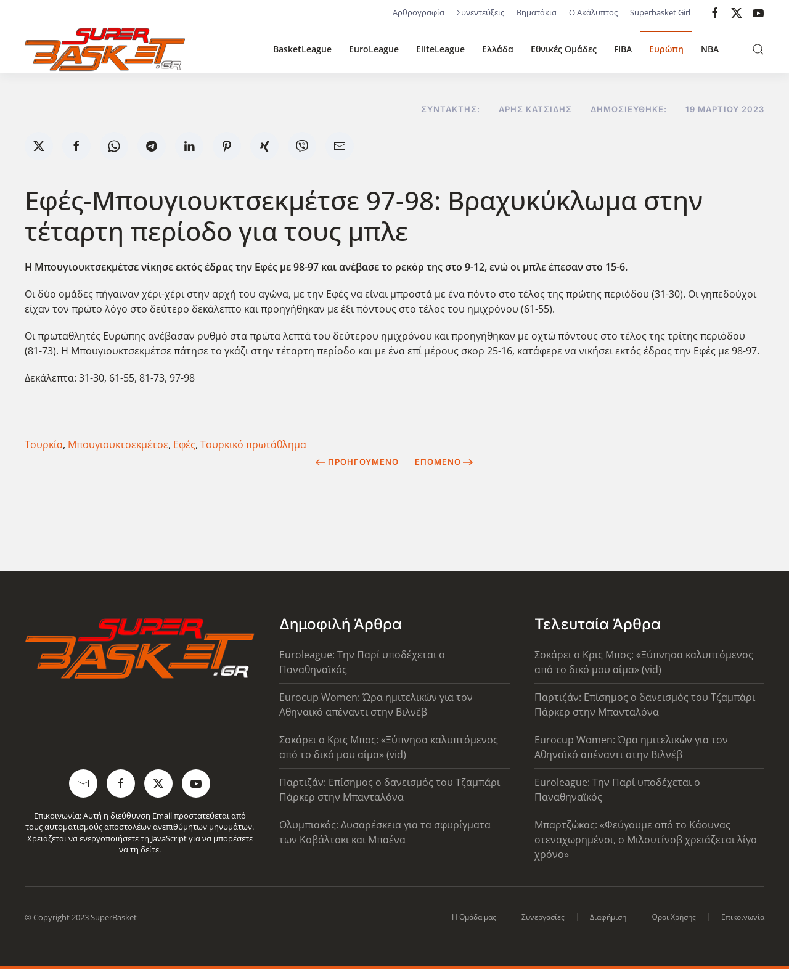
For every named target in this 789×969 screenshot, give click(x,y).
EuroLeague (374, 49)
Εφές (184, 444)
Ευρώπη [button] (666, 49)
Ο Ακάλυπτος (593, 12)
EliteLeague (440, 49)
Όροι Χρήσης (674, 917)
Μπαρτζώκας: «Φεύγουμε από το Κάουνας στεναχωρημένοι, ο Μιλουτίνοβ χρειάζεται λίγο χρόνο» (645, 839)
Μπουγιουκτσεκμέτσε (118, 444)
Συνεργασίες (543, 917)
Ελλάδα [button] (497, 49)
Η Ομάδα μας (474, 917)
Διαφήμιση (608, 917)
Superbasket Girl (660, 12)
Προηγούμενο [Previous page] (357, 462)
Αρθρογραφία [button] (418, 12)
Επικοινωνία (742, 917)
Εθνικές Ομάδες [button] (564, 49)
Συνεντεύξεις (480, 12)
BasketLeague (302, 49)
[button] (758, 49)
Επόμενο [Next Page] (444, 462)
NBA (710, 49)
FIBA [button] (623, 49)
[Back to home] (105, 49)
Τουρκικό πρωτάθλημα (253, 444)
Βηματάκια (537, 12)
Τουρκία (44, 444)
